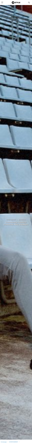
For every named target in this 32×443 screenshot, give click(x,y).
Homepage (4, 441)
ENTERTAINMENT (11, 219)
